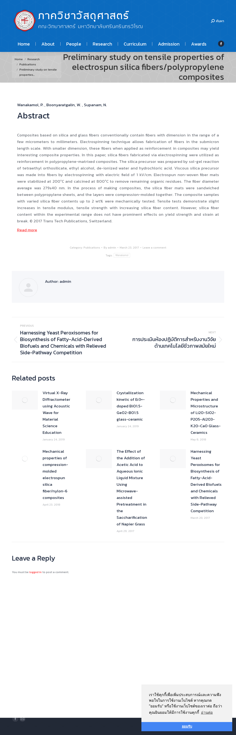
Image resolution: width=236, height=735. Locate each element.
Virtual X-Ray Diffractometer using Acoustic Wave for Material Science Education (56, 412)
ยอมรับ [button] (187, 726)
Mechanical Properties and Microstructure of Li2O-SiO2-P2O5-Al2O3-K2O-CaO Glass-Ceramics (206, 412)
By (110, 247)
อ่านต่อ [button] (207, 712)
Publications (91, 247)
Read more (27, 230)
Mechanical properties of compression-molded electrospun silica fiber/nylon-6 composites (55, 474)
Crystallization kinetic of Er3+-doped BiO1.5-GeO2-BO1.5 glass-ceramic (131, 406)
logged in (35, 572)
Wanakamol (121, 255)
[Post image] (25, 400)
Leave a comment (154, 247)
